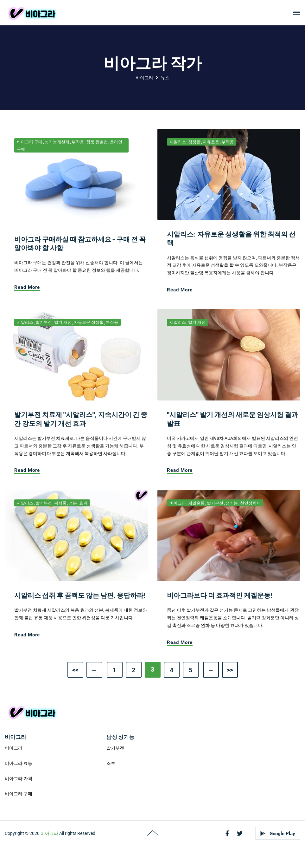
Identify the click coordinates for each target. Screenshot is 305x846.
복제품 (60, 503)
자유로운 (211, 142)
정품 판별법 (97, 142)
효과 (83, 503)
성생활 (194, 142)
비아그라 (144, 77)
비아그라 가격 (18, 778)
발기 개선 (63, 322)
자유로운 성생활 (89, 322)
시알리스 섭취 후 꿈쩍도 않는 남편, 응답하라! (80, 595)
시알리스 (177, 142)
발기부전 (43, 322)
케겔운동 (196, 503)
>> (230, 670)
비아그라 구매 (29, 142)
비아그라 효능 (18, 763)
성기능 (232, 503)
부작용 (78, 142)
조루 (110, 763)
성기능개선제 (57, 142)
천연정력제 (250, 503)
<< (75, 670)
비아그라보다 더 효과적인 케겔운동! (220, 595)
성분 (73, 503)
